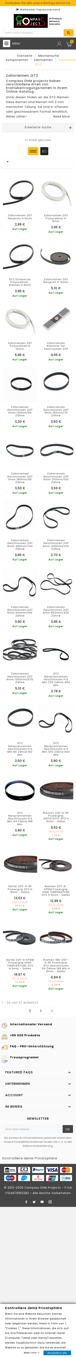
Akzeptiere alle (57, 1353)
